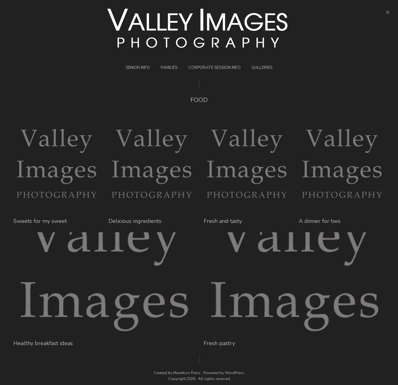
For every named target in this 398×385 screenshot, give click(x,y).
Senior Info (138, 67)
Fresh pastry (219, 343)
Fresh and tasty (223, 221)
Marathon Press (187, 372)
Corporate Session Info (214, 67)
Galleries (262, 67)
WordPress (234, 372)
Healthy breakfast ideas (43, 343)
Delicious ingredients (135, 221)
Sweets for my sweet (40, 221)
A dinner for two (319, 221)
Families (169, 67)
